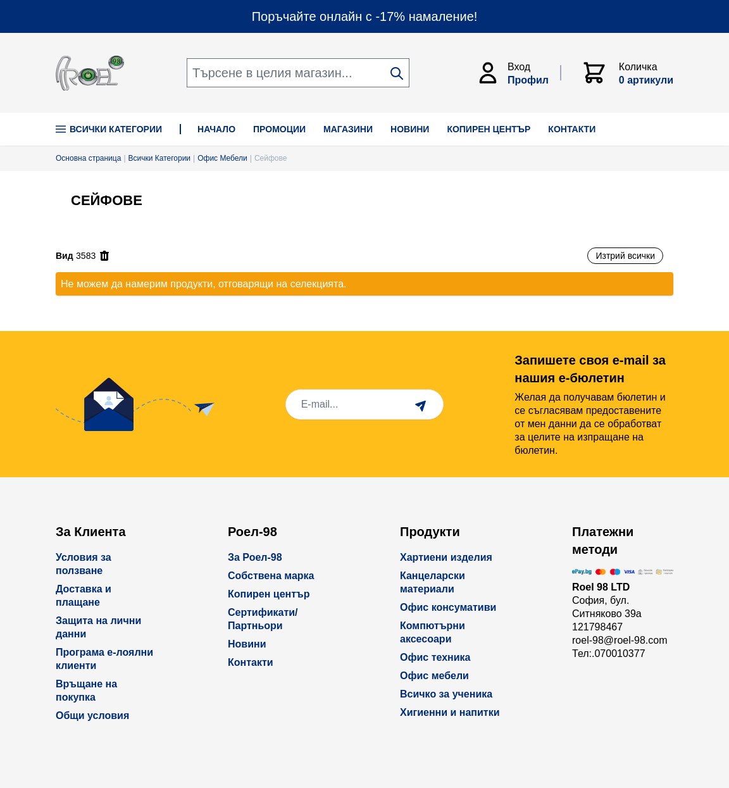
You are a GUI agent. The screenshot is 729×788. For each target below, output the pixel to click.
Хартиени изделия (446, 557)
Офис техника (435, 657)
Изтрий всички (625, 256)
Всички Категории (109, 129)
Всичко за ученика (446, 694)
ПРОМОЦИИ (279, 129)
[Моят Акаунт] (518, 72)
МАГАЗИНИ (348, 129)
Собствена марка (271, 575)
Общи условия (92, 715)
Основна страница (88, 158)
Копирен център (269, 594)
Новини (247, 644)
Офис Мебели (222, 158)
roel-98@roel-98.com (620, 640)
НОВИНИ (409, 129)
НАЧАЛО (216, 129)
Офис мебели (434, 675)
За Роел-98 (255, 557)
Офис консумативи (448, 607)
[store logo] (90, 73)
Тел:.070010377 (608, 653)
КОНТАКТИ (571, 129)
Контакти (250, 662)
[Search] (396, 73)
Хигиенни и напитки (450, 712)
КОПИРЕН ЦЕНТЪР (488, 129)
